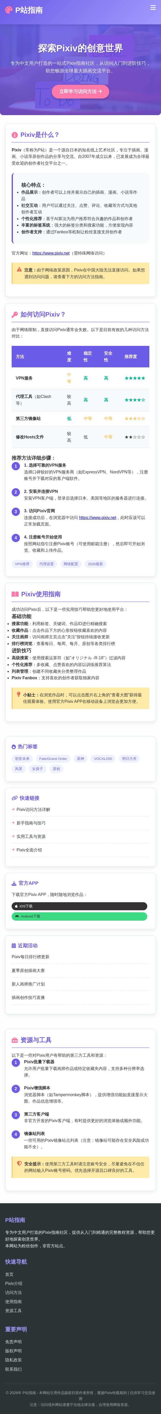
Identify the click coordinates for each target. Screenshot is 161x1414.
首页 (9, 1274)
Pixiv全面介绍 (27, 850)
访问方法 (13, 1292)
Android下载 (27, 916)
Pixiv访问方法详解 (31, 809)
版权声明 (13, 1351)
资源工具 (13, 1310)
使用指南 (13, 1301)
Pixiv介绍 (13, 1283)
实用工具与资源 (29, 836)
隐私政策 (13, 1360)
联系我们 (13, 1369)
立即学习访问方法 (80, 91)
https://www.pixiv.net (51, 253)
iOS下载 (24, 906)
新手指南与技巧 (29, 823)
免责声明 (13, 1342)
